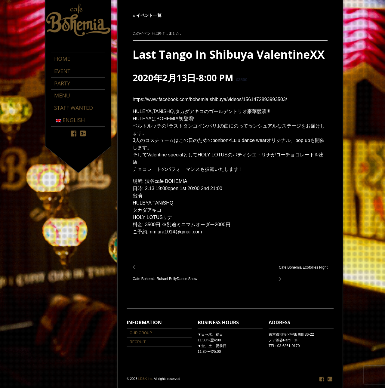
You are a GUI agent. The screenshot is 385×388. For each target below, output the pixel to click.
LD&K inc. (145, 378)
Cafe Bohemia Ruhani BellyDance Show (167, 275)
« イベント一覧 (147, 15)
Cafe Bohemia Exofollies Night (302, 270)
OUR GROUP (141, 333)
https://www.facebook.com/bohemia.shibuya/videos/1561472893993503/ (210, 99)
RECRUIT (138, 342)
